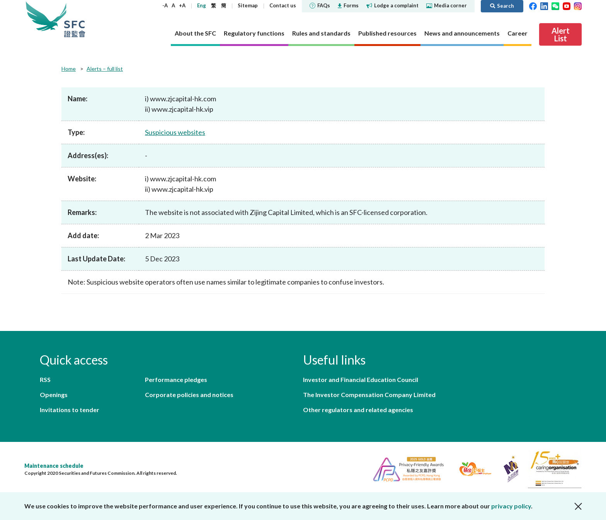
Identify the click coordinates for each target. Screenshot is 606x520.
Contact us (282, 5)
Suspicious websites (175, 132)
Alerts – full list (105, 68)
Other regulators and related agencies (358, 409)
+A (182, 5)
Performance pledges (176, 379)
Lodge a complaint (392, 5)
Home (68, 68)
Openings (54, 394)
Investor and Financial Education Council (360, 379)
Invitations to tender (69, 409)
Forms (348, 5)
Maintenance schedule (53, 465)
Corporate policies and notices (189, 394)
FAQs (320, 5)
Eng (201, 5)
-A (165, 5)
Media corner (446, 5)
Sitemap (248, 5)
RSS (45, 379)
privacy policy (511, 506)
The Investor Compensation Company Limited (369, 394)
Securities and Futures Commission (74, 19)
